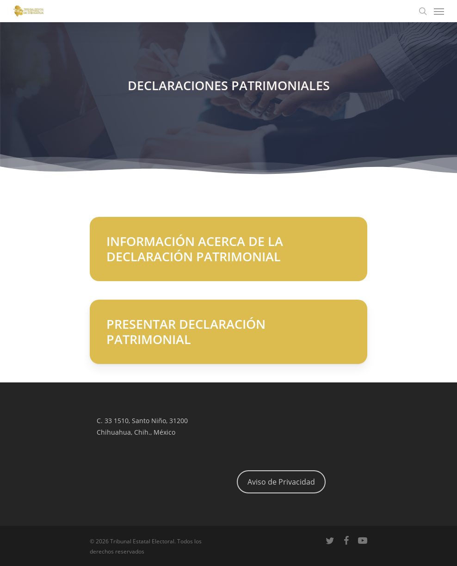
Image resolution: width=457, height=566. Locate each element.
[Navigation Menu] (439, 11)
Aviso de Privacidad (281, 482)
